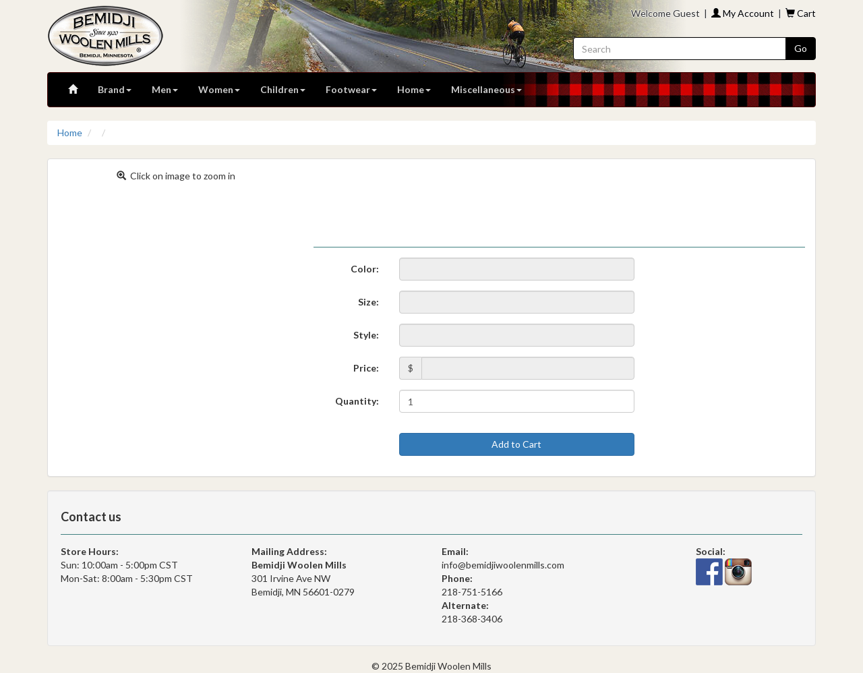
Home (414, 89)
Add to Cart (516, 444)
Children (282, 89)
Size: (368, 302)
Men (165, 89)
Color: (365, 268)
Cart (800, 13)
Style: (366, 335)
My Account (742, 13)
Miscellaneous (486, 89)
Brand (114, 89)
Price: (366, 368)
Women (219, 89)
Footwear (351, 89)
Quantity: (357, 401)
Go (800, 48)
